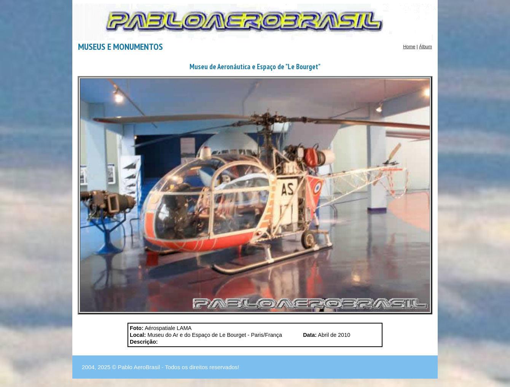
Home (409, 46)
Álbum (425, 46)
